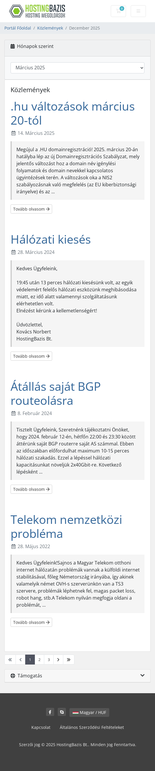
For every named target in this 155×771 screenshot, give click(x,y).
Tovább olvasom (31, 209)
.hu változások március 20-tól (73, 113)
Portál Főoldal (17, 28)
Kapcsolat (40, 727)
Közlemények (50, 28)
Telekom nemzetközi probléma (66, 526)
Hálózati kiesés (51, 239)
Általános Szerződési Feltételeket (92, 727)
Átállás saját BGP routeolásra (56, 393)
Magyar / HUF (89, 712)
